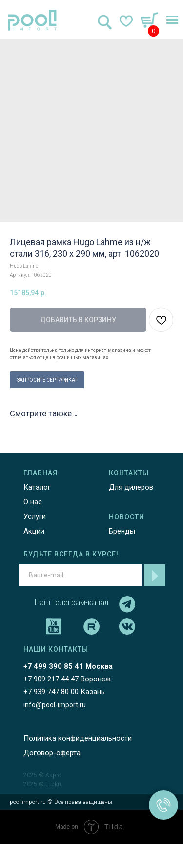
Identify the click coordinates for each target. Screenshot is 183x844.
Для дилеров (131, 487)
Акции (33, 531)
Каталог (37, 487)
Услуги (34, 516)
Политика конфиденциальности (77, 738)
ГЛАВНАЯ (40, 473)
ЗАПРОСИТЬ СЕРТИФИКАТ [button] (47, 380)
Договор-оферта (52, 752)
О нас (32, 501)
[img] (32, 20)
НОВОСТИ (126, 517)
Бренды (122, 531)
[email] (80, 575)
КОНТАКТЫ (129, 473)
